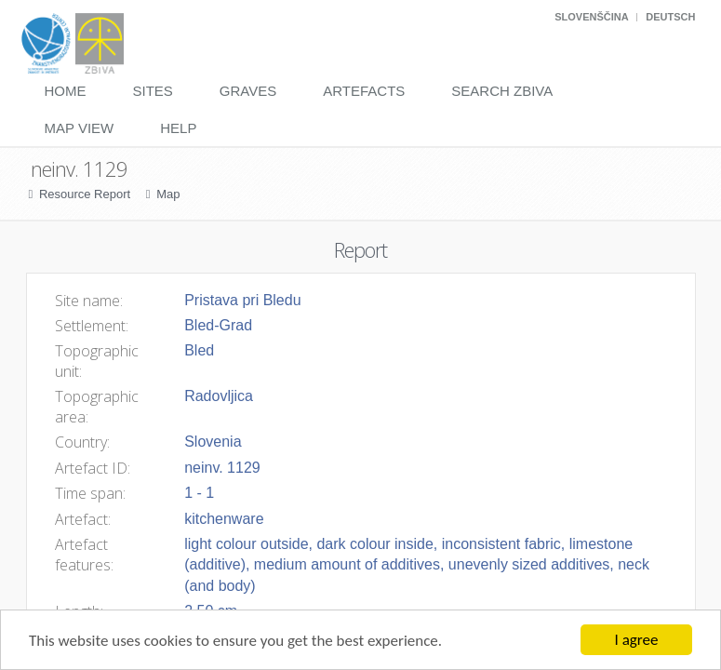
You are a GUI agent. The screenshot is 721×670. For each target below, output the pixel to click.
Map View (79, 128)
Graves (248, 91)
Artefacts (364, 91)
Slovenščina (591, 16)
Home (66, 91)
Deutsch (670, 16)
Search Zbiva (502, 91)
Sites (153, 91)
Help (178, 128)
